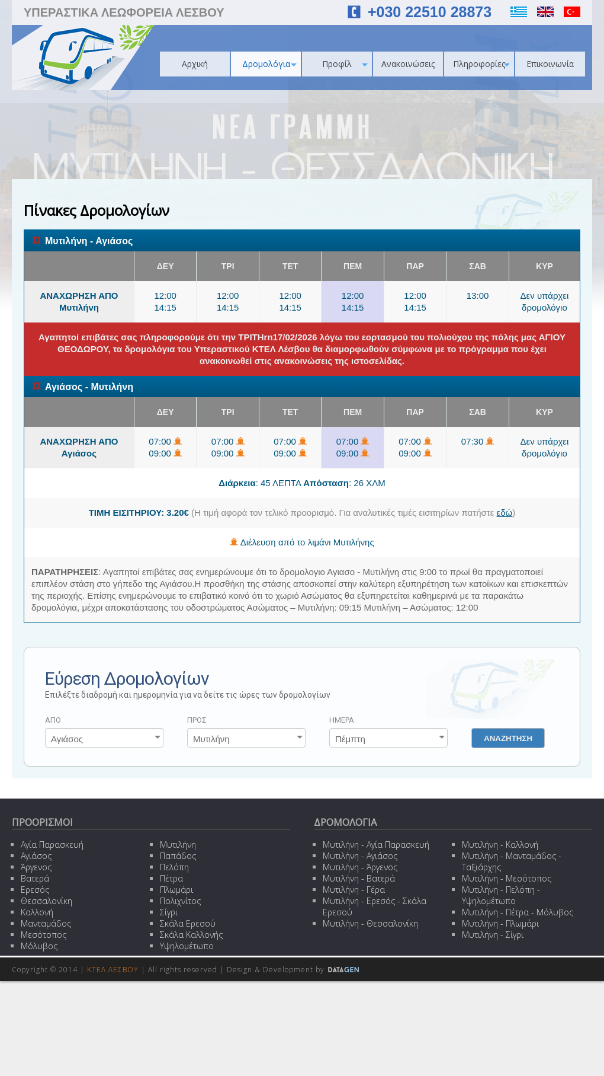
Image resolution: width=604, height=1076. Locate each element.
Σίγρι (169, 912)
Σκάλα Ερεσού (188, 923)
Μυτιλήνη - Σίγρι (492, 934)
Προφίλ (345, 63)
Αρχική (195, 63)
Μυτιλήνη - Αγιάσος (360, 855)
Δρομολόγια (269, 63)
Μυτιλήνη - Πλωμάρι (500, 923)
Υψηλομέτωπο (187, 946)
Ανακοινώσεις (408, 63)
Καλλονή (37, 912)
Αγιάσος (36, 855)
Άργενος (36, 867)
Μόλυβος (39, 946)
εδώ (505, 512)
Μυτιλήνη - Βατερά (359, 878)
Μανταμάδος (46, 923)
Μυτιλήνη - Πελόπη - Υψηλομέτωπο (501, 895)
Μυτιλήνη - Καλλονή (500, 844)
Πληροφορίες (481, 63)
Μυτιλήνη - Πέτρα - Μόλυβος (517, 912)
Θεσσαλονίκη (46, 900)
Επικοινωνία (550, 63)
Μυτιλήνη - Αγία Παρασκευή (376, 844)
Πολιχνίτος (180, 900)
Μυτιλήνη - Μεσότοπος (506, 878)
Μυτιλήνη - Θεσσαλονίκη (370, 923)
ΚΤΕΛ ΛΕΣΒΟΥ (113, 970)
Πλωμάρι (176, 889)
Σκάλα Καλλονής (191, 934)
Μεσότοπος (43, 934)
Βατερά (35, 878)
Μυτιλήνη (178, 844)
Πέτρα (171, 878)
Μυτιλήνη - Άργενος (360, 867)
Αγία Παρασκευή (52, 844)
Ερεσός (35, 889)
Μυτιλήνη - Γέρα (354, 889)
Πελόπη (174, 867)
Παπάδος (178, 855)
